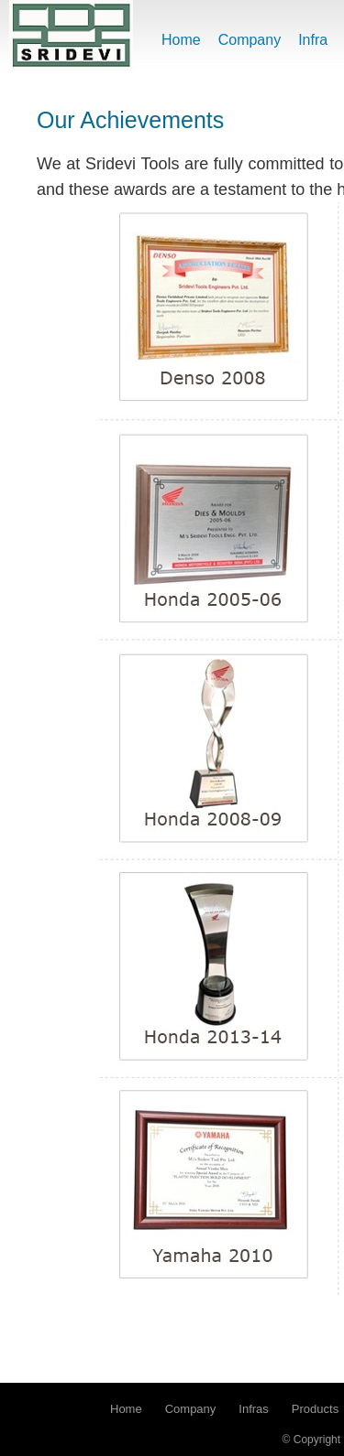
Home (181, 40)
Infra (312, 40)
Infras (254, 1409)
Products (315, 1409)
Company (249, 40)
